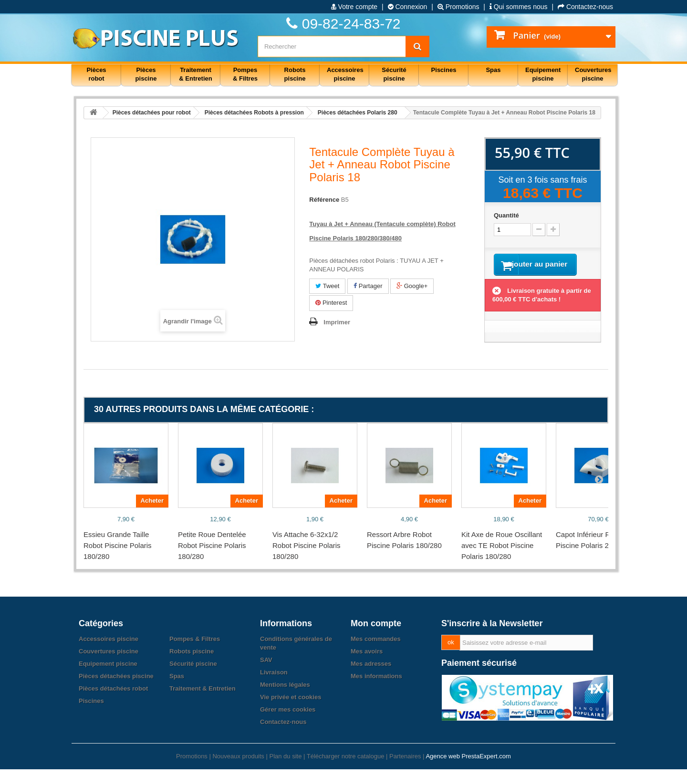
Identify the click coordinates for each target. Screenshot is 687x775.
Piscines (91, 706)
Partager (368, 285)
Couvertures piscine (108, 657)
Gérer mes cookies (287, 715)
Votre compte (354, 6)
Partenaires (405, 761)
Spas (176, 681)
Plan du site (285, 761)
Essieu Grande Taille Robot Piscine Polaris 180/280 (117, 551)
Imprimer (336, 322)
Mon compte (376, 629)
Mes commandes (376, 644)
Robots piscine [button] (295, 74)
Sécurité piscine (193, 669)
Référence (324, 199)
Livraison (274, 678)
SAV (266, 665)
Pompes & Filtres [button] (245, 74)
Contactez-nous (585, 6)
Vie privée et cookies (290, 702)
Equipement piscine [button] (543, 74)
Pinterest (331, 302)
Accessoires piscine (108, 644)
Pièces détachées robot (113, 694)
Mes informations (376, 681)
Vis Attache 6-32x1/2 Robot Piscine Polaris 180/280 (306, 551)
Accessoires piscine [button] (345, 74)
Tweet (327, 285)
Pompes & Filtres (194, 644)
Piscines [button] (444, 69)
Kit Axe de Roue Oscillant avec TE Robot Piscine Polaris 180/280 (501, 551)
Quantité (506, 215)
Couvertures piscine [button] (593, 74)
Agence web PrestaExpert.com (468, 761)
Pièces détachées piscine (116, 681)
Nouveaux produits (238, 761)
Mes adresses (371, 669)
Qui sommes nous (518, 6)
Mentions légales (285, 690)
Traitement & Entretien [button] (195, 74)
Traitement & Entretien (202, 694)
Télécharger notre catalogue (346, 761)
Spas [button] (493, 69)
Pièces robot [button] (96, 74)
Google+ (411, 285)
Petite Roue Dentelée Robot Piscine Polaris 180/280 (212, 551)
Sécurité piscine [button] (394, 74)
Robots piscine (191, 657)
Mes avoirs (367, 657)
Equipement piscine (108, 669)
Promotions (458, 6)
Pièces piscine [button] (146, 74)
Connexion (407, 6)
